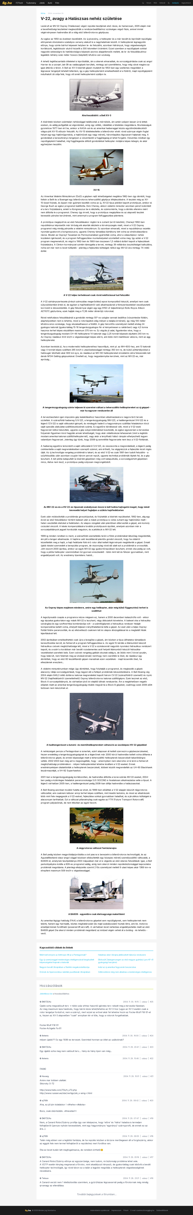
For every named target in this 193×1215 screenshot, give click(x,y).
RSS (155, 3)
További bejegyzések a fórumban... (96, 1194)
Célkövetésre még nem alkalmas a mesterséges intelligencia (125, 972)
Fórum (125, 1210)
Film (57, 3)
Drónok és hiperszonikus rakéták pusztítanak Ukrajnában (65, 972)
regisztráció (186, 3)
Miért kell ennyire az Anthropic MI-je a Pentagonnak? (63, 955)
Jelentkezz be (46, 994)
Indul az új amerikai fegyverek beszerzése (117, 967)
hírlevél (162, 3)
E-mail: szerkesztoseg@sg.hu (142, 1210)
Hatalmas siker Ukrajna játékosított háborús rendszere (122, 955)
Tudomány (31, 3)
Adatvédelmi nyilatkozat (99, 1210)
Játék (42, 3)
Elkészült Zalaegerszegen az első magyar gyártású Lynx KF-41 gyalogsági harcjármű (125, 960)
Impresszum (116, 1210)
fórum (148, 3)
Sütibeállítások (162, 1210)
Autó (50, 3)
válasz (144, 1002)
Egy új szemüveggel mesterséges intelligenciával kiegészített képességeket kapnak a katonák (67, 960)
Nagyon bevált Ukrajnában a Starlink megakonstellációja (64, 967)
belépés (175, 3)
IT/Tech (19, 3)
